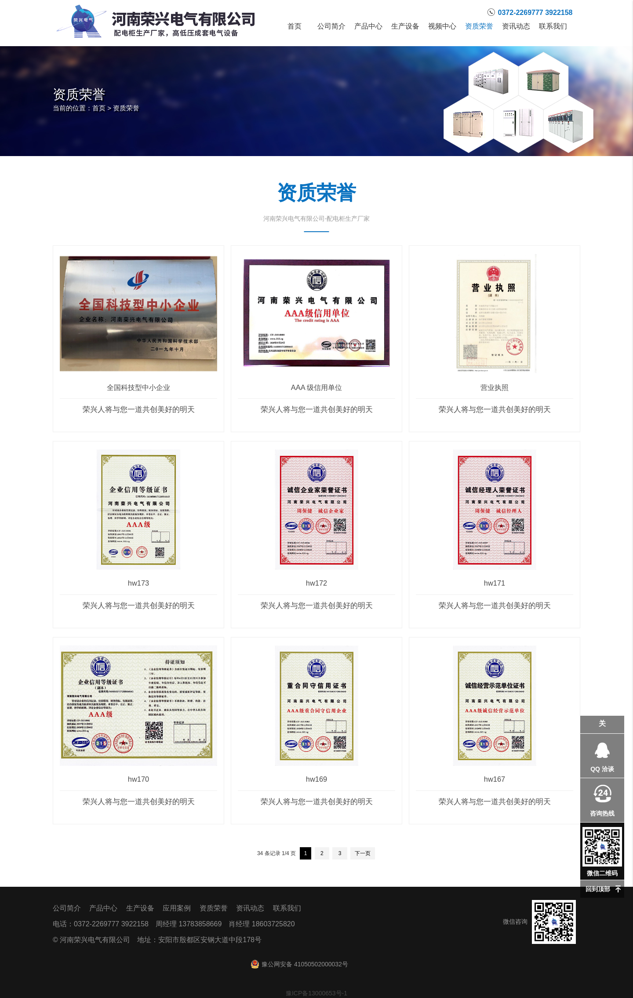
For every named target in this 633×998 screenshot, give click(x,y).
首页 (294, 26)
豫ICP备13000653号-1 (316, 993)
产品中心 (368, 26)
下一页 (363, 853)
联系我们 (553, 26)
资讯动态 (516, 26)
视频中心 (442, 26)
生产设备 (405, 26)
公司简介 (331, 26)
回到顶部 (598, 888)
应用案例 (177, 908)
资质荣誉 (479, 26)
